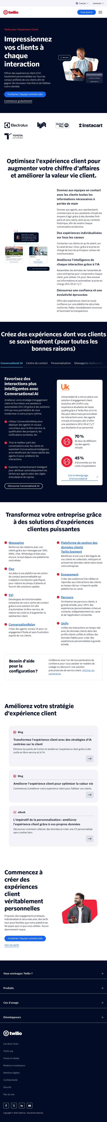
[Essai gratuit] (86, 12)
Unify (65, 623)
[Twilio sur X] (14, 1105)
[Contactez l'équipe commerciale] (25, 94)
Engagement (69, 574)
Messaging (16, 542)
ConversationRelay (22, 624)
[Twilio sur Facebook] (6, 1105)
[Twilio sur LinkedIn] (22, 1105)
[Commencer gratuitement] (18, 101)
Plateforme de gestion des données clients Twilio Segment (79, 547)
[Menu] (100, 12)
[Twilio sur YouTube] (29, 1105)
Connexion (98, 3)
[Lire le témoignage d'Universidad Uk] (79, 477)
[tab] (12, 364)
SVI (11, 595)
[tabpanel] (53, 432)
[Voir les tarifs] (11, 945)
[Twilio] (10, 12)
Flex (11, 569)
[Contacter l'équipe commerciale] (25, 938)
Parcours (67, 597)
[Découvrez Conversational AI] (23, 486)
